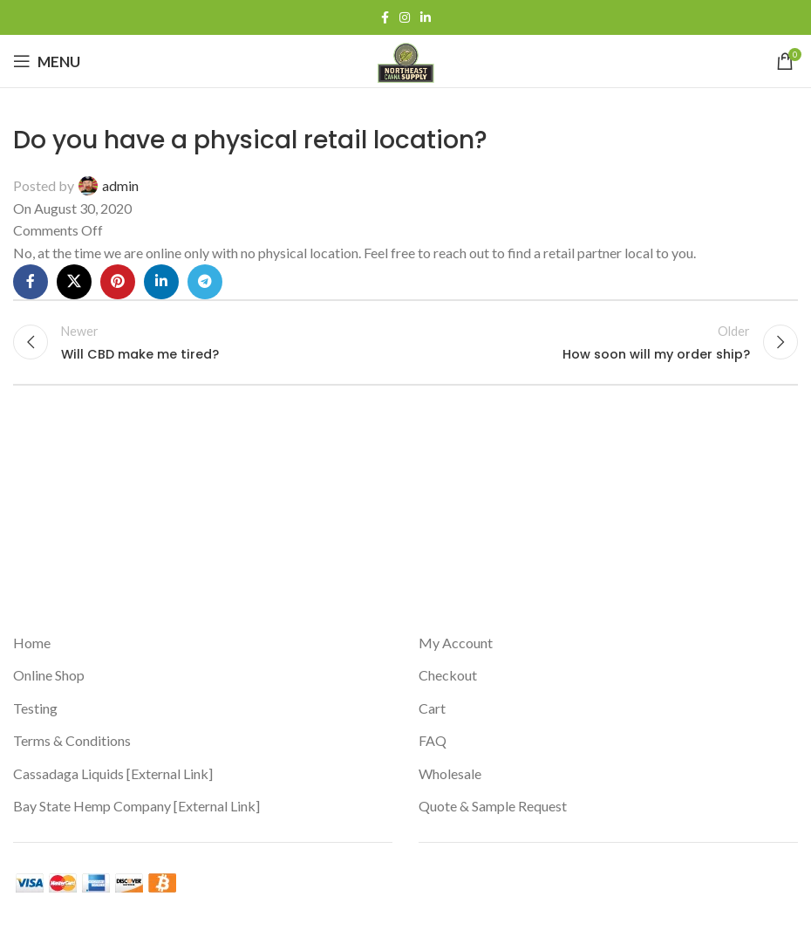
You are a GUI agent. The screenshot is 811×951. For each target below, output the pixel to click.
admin (120, 185)
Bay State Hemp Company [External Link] (136, 805)
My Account (456, 642)
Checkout (448, 675)
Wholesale (450, 773)
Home (32, 642)
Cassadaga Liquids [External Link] (113, 773)
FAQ (432, 740)
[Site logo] (406, 59)
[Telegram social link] (204, 281)
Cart (432, 708)
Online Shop (49, 675)
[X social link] (74, 281)
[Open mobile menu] (46, 61)
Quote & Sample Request (493, 805)
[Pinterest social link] (117, 281)
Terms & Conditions (72, 740)
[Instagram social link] (404, 18)
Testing (35, 708)
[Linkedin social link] (425, 18)
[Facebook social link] (385, 18)
